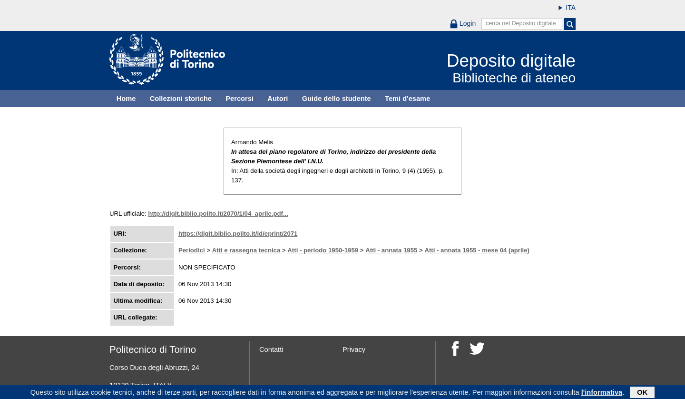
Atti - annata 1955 (391, 250)
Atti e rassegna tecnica (246, 250)
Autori (277, 98)
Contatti (271, 349)
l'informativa (602, 393)
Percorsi (239, 98)
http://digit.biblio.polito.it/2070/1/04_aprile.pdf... (218, 213)
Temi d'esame (407, 98)
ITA (571, 7)
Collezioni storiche (181, 98)
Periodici (191, 250)
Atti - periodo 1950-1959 (322, 250)
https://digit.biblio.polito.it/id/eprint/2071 (238, 233)
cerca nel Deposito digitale (521, 23)
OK (642, 393)
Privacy (353, 349)
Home (126, 98)
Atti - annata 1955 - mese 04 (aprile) (476, 250)
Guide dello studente (336, 98)
